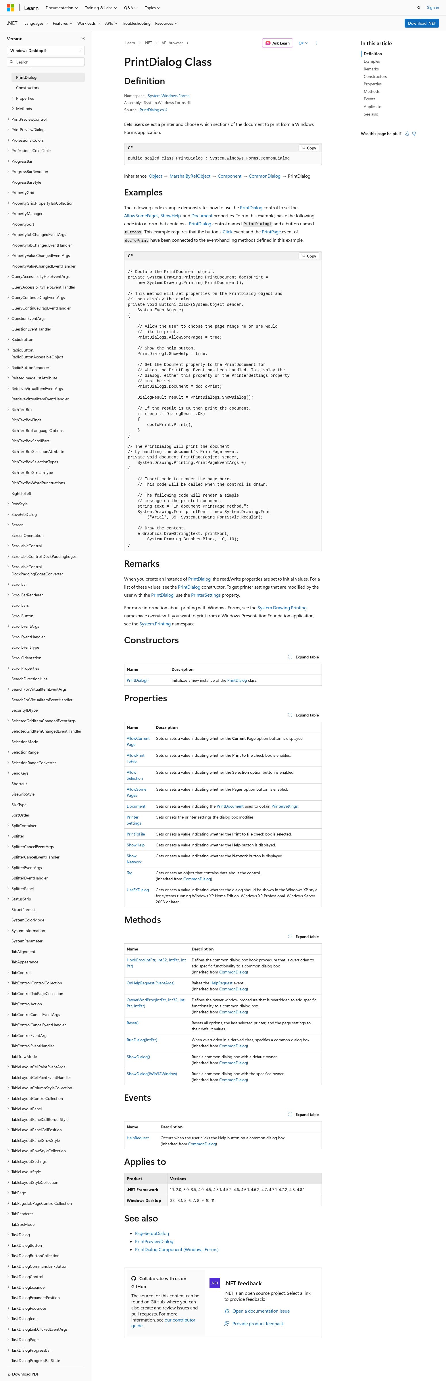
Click (227, 231)
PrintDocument (230, 806)
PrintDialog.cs (152, 109)
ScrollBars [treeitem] (20, 605)
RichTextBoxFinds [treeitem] (26, 419)
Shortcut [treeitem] (19, 783)
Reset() (133, 1022)
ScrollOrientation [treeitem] (26, 657)
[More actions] (317, 43)
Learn (130, 42)
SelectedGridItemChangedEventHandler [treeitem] (46, 731)
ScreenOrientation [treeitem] (27, 535)
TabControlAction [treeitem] (26, 1004)
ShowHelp (170, 215)
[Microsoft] (10, 7)
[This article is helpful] (407, 133)
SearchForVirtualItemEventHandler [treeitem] (41, 699)
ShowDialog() (138, 1056)
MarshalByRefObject (190, 176)
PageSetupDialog (152, 1233)
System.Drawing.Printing (282, 607)
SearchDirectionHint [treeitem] (29, 678)
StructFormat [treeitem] (23, 909)
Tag (129, 872)
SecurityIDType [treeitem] (24, 710)
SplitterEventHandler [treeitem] (29, 878)
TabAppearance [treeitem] (24, 962)
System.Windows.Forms (168, 95)
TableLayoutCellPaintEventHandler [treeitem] (41, 1077)
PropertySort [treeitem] (22, 224)
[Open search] (419, 8)
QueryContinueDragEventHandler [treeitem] (41, 308)
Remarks (371, 69)
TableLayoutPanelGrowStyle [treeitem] (35, 1140)
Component (229, 176)
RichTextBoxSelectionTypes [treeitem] (34, 461)
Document (201, 215)
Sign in (433, 7)
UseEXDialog (138, 889)
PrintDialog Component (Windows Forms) (177, 1249)
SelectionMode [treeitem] (24, 741)
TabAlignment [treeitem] (23, 951)
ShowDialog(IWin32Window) (152, 1073)
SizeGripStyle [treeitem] (22, 794)
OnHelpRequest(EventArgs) (150, 983)
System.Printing (155, 624)
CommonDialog (264, 176)
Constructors (375, 76)
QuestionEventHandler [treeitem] (31, 329)
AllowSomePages (141, 215)
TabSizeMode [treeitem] (22, 1224)
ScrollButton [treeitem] (22, 616)
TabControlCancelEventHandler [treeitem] (38, 1024)
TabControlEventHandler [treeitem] (32, 1045)
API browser (172, 42)
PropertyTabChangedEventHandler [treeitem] (41, 245)
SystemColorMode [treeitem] (27, 920)
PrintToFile (136, 834)
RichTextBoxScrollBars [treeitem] (30, 440)
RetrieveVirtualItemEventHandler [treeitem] (40, 399)
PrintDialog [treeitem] (26, 77)
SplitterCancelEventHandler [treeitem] (35, 857)
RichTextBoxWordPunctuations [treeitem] (38, 482)
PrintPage (271, 231)
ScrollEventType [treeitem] (25, 647)
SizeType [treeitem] (18, 804)
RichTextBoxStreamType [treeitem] (32, 472)
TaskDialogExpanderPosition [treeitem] (35, 1297)
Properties (373, 84)
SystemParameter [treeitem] (27, 941)
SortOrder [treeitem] (20, 815)
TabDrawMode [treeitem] (24, 1056)
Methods (372, 91)
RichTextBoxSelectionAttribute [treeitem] (37, 451)
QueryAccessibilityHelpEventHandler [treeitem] (43, 287)
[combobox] (46, 50)
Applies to (372, 106)
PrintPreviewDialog (154, 1241)
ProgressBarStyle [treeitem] (26, 182)
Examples (372, 61)
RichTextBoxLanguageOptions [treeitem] (37, 430)
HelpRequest (221, 983)
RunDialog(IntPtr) (142, 1039)
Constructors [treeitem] (27, 87)
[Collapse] (83, 38)
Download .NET (422, 23)
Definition (373, 53)
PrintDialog (251, 207)
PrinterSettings (206, 595)
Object (155, 176)
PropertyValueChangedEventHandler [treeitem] (43, 266)
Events (369, 98)
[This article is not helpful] (414, 133)
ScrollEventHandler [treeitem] (28, 636)
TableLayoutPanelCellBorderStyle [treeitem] (39, 1119)
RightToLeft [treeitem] (21, 493)
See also (371, 114)
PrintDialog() (138, 680)
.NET (148, 42)
